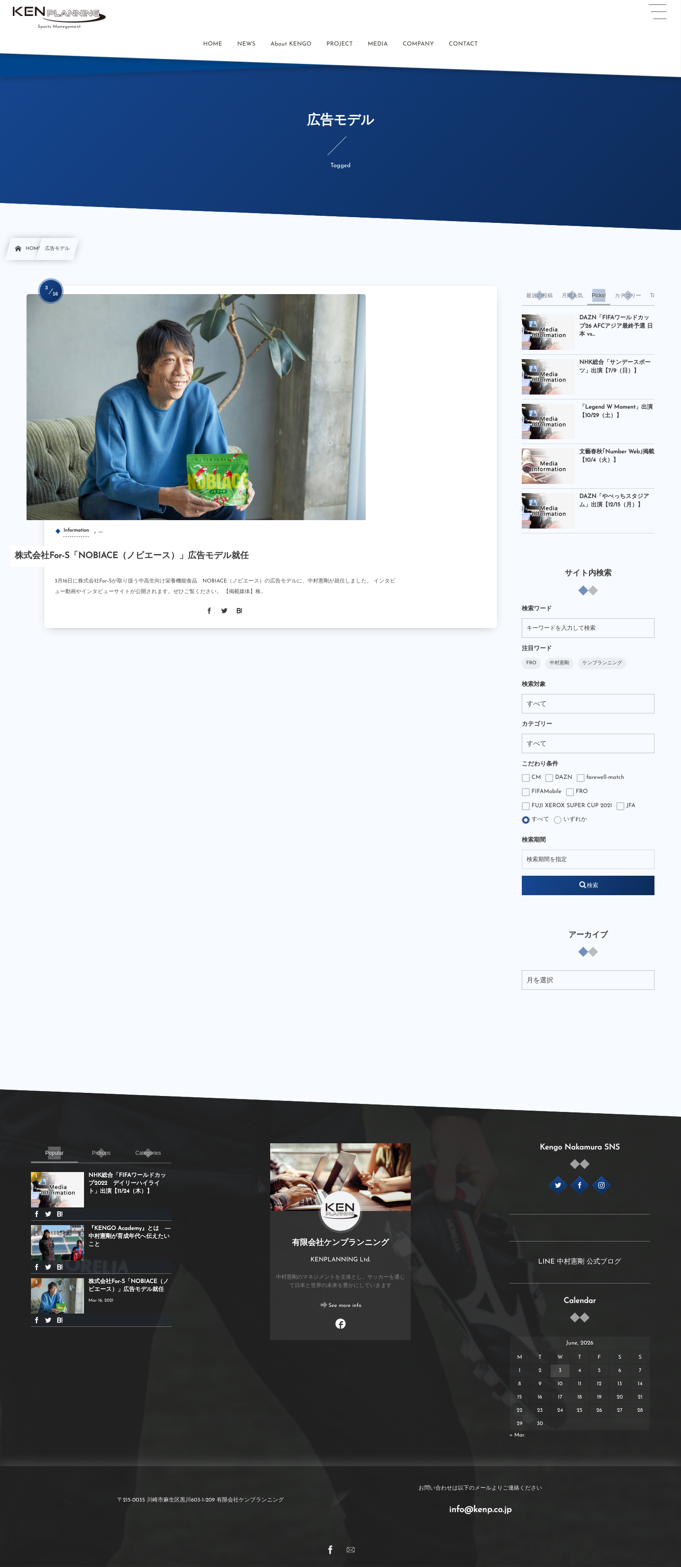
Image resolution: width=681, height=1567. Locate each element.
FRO (531, 663)
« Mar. (517, 1435)
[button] (658, 12)
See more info (345, 1305)
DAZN (558, 778)
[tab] (539, 295)
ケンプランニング (602, 663)
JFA (625, 806)
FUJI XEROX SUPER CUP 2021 (567, 806)
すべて (535, 820)
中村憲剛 (559, 663)
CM (531, 778)
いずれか (570, 820)
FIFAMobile (542, 792)
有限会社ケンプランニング (340, 1243)
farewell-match (600, 778)
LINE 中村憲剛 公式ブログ (579, 1261)
